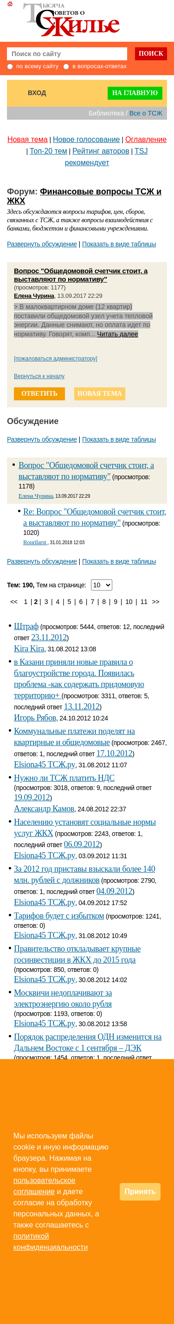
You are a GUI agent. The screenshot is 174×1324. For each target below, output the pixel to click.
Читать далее (117, 334)
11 (144, 601)
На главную (135, 93)
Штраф (26, 626)
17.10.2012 (114, 753)
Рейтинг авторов (100, 151)
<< (14, 601)
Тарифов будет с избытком (59, 915)
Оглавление (146, 139)
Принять (140, 1191)
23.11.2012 (49, 637)
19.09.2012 (32, 797)
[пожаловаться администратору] (55, 358)
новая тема (99, 393)
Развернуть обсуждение (42, 244)
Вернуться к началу (39, 376)
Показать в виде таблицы (119, 244)
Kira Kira (29, 648)
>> (156, 601)
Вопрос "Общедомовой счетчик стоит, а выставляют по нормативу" (81, 275)
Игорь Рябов (35, 717)
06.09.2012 (82, 844)
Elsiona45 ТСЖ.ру (44, 764)
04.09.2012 (114, 891)
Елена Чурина (34, 295)
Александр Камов (44, 808)
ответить (39, 393)
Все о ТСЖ (145, 113)
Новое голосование (86, 139)
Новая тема (27, 139)
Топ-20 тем (48, 151)
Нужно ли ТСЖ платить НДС (64, 778)
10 (128, 601)
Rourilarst (35, 542)
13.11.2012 (82, 706)
